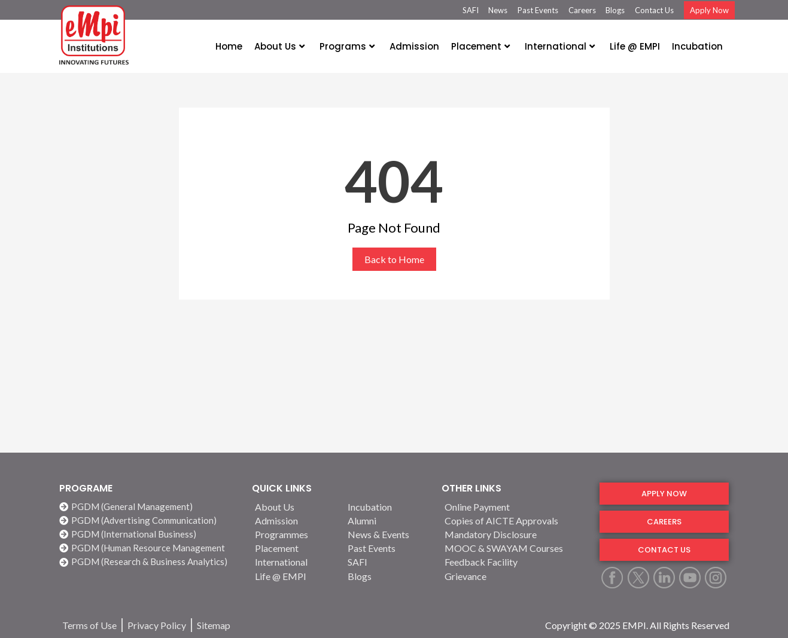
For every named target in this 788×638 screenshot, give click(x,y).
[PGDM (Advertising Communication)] (149, 520)
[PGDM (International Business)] (149, 534)
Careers (582, 10)
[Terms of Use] (89, 625)
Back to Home (394, 259)
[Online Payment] (515, 507)
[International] (294, 562)
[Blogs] (387, 576)
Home (228, 46)
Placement (480, 46)
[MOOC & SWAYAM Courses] (515, 548)
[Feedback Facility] (515, 562)
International (560, 46)
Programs (347, 46)
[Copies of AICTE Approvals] (515, 520)
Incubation (697, 46)
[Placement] (294, 548)
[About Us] (294, 507)
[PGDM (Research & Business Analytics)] (149, 562)
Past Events (538, 10)
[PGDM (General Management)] (149, 507)
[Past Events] (387, 548)
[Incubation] (387, 507)
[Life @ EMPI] (294, 576)
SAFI (471, 10)
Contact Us (654, 10)
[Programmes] (294, 534)
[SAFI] (387, 562)
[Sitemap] (213, 625)
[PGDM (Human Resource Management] (149, 548)
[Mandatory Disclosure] (515, 534)
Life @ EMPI (635, 46)
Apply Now (709, 10)
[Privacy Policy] (156, 625)
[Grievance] (515, 576)
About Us (279, 46)
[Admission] (294, 520)
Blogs (615, 10)
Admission (414, 46)
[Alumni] (387, 520)
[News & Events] (387, 534)
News (497, 10)
